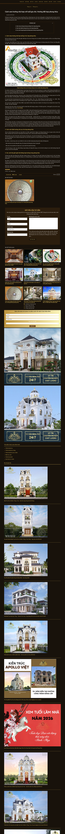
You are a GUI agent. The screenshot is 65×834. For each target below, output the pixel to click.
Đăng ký (32, 326)
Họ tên (8, 216)
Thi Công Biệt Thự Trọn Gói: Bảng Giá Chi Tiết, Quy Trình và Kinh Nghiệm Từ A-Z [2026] (22, 699)
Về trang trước (8, 174)
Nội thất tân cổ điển (10, 459)
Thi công (59, 1)
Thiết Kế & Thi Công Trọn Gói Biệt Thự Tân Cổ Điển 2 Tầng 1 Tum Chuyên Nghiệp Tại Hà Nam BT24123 (26, 825)
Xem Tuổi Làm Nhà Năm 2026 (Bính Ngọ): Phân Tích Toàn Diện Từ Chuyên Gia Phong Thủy (23, 748)
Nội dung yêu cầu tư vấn (34, 216)
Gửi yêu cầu (32, 239)
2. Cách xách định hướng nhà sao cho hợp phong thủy (26, 28)
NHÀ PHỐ (46, 1)
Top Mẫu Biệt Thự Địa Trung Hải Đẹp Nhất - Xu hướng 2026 (16, 577)
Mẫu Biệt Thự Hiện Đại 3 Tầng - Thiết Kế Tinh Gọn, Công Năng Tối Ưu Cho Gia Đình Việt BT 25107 (25, 616)
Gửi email (14, 174)
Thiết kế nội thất (9, 457)
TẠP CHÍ (54, 1)
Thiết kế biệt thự (9, 448)
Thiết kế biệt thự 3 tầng (10, 450)
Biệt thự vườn (9, 454)
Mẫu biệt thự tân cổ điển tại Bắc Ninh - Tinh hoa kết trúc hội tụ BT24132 (19, 654)
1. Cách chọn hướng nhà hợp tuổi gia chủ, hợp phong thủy (27, 26)
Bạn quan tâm (10, 232)
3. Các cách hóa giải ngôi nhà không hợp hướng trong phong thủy (29, 30)
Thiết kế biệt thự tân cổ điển (12, 452)
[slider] (7, 169)
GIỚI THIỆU (27, 1)
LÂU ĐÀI (36, 1)
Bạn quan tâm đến (32, 321)
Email (8, 221)
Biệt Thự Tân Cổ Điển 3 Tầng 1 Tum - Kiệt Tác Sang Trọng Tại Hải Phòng (19, 500)
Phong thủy (35, 6)
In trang (20, 174)
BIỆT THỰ (31, 1)
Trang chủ (22, 1)
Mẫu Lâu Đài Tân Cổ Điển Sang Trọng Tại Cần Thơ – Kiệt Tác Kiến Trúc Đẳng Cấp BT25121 (23, 786)
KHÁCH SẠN (41, 1)
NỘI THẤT (50, 1)
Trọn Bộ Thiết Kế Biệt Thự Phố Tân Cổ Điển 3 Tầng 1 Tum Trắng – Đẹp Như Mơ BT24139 (22, 539)
